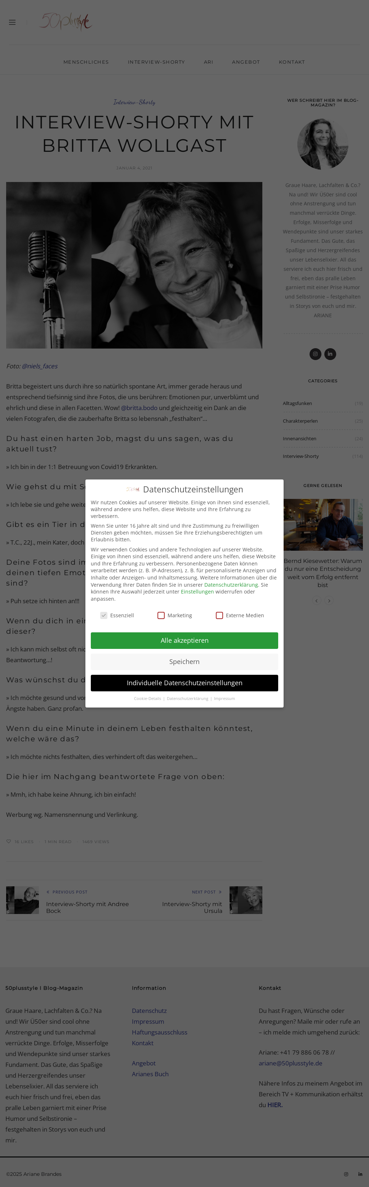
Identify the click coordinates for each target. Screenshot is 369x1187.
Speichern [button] (184, 656)
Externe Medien (240, 610)
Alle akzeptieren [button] (185, 636)
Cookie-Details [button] (148, 693)
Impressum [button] (224, 693)
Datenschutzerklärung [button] (188, 693)
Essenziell (117, 610)
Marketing (174, 610)
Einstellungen (197, 586)
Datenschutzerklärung (231, 580)
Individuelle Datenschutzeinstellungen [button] (185, 678)
